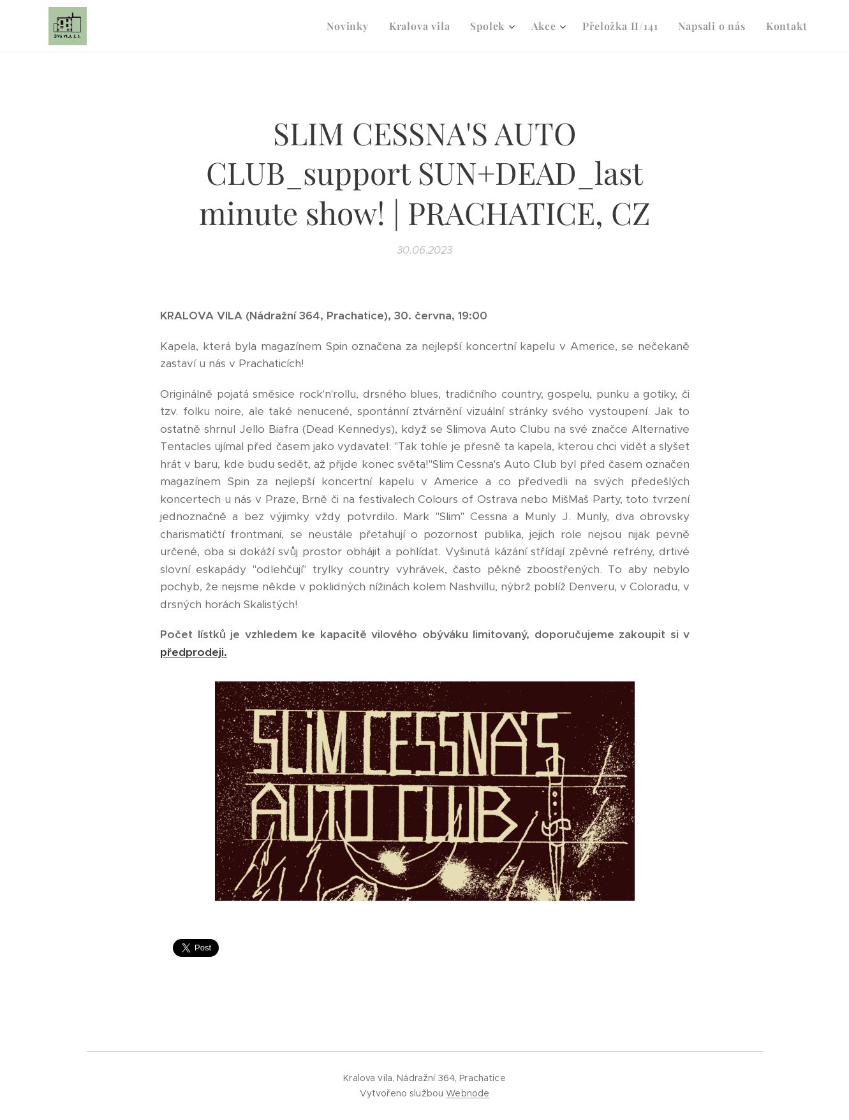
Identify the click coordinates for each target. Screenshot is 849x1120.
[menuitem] (351, 26)
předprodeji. (193, 652)
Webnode (467, 1093)
